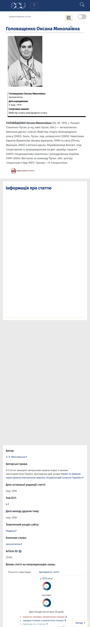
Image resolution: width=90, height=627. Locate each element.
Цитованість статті (49, 572)
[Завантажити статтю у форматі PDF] (23, 170)
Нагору (80, 623)
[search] (82, 3)
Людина (10, 531)
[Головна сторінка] (18, 5)
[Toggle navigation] (34, 5)
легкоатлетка (13, 544)
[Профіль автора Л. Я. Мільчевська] (16, 456)
